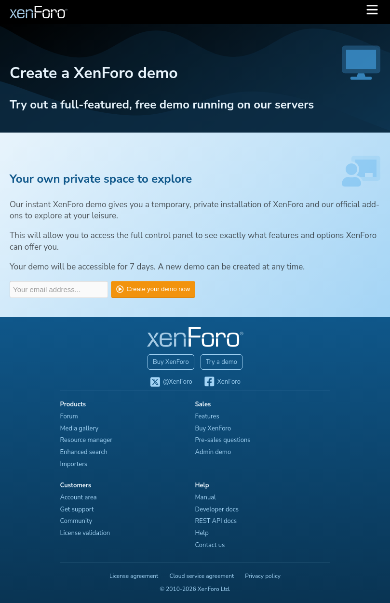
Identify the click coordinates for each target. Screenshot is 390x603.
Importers (74, 464)
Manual (205, 497)
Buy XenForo (171, 362)
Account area (78, 497)
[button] (372, 12)
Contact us (210, 545)
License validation (85, 533)
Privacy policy (263, 576)
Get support (77, 509)
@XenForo (170, 382)
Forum (69, 416)
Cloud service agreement (201, 576)
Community (76, 521)
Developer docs (217, 509)
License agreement (133, 576)
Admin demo (213, 452)
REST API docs (216, 521)
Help (202, 533)
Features (207, 416)
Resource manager (86, 440)
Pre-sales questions (223, 440)
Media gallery (79, 428)
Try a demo (221, 362)
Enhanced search (84, 452)
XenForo (222, 382)
